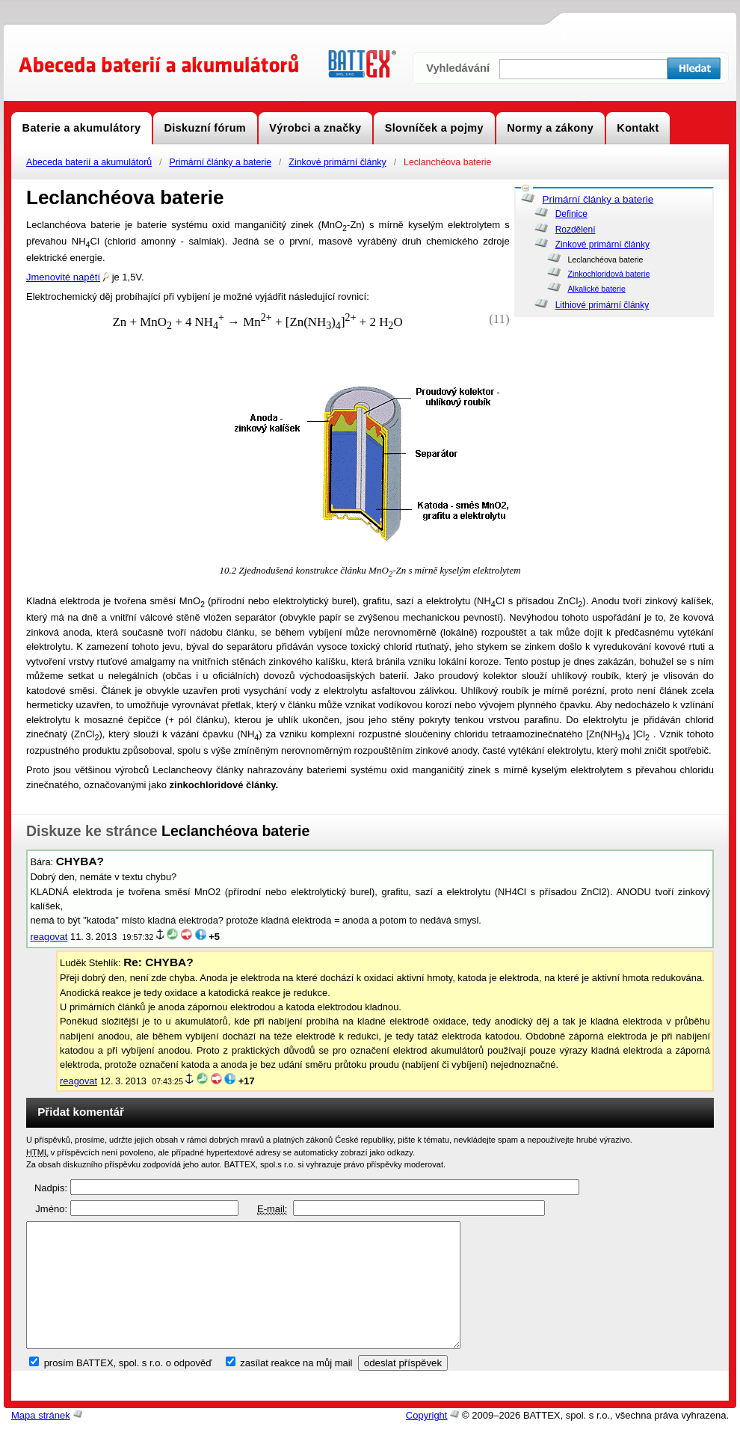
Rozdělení (575, 229)
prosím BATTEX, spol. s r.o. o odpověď (128, 1388)
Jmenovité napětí (67, 277)
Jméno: (51, 1208)
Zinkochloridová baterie (608, 273)
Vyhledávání (458, 68)
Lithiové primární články (602, 305)
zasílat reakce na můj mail (296, 1388)
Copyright (427, 1440)
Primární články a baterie (220, 162)
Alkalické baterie (596, 288)
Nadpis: (50, 1188)
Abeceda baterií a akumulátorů (89, 162)
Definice (571, 214)
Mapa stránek (40, 1440)
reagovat (48, 936)
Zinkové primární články (337, 162)
